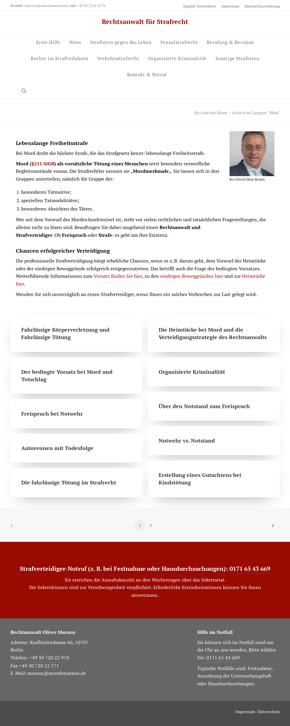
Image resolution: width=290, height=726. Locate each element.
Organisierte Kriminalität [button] (177, 58)
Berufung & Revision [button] (230, 42)
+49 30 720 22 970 (49, 658)
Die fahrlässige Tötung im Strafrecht (68, 482)
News (75, 42)
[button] (26, 90)
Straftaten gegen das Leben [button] (121, 42)
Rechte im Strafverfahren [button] (59, 58)
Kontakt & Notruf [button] (147, 74)
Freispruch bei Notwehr (52, 413)
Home (222, 112)
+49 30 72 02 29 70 (91, 5)
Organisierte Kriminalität (192, 371)
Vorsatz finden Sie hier (118, 276)
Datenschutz (269, 711)
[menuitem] (200, 6)
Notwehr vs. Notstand (187, 440)
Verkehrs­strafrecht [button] (118, 58)
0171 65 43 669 (250, 569)
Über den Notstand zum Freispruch (204, 406)
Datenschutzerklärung (262, 6)
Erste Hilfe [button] (48, 42)
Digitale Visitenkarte (199, 6)
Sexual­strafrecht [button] (179, 42)
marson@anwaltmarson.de (46, 5)
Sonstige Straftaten (237, 58)
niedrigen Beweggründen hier (191, 276)
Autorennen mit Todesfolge (57, 448)
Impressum (230, 6)
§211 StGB (42, 164)
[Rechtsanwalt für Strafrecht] (145, 21)
